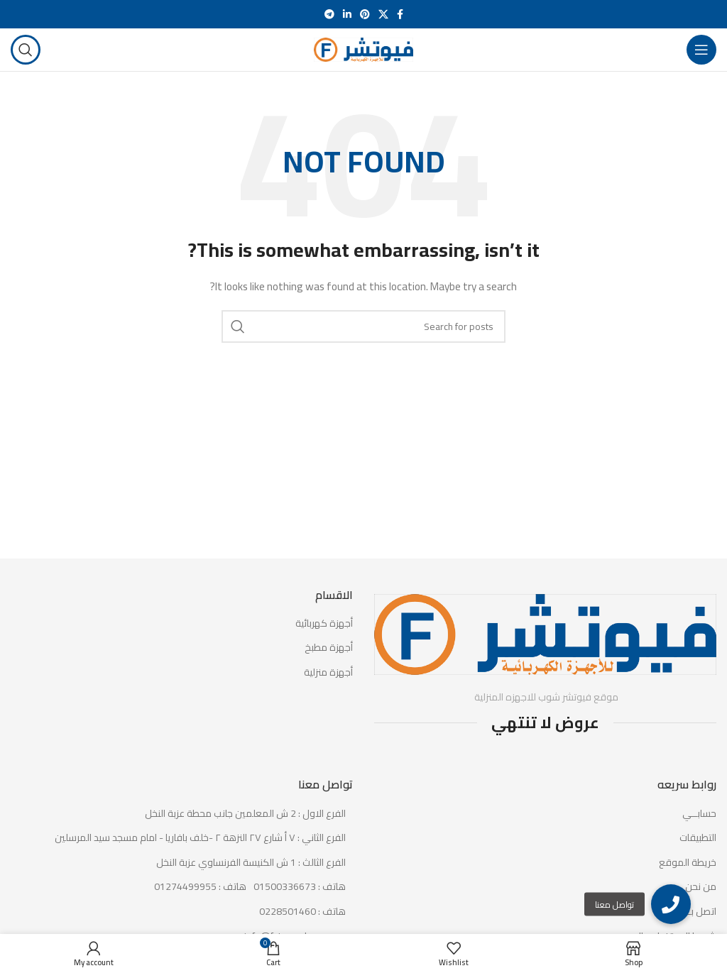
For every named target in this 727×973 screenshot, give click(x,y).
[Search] (26, 49)
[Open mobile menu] (701, 49)
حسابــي (699, 814)
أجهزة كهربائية (324, 624)
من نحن (700, 887)
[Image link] (545, 633)
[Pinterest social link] (365, 14)
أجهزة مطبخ (329, 648)
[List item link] (182, 887)
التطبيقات (697, 838)
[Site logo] (363, 49)
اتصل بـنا (699, 912)
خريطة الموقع (687, 863)
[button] (671, 904)
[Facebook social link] (400, 14)
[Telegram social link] (329, 14)
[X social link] (383, 14)
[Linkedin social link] (347, 14)
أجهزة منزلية (328, 673)
